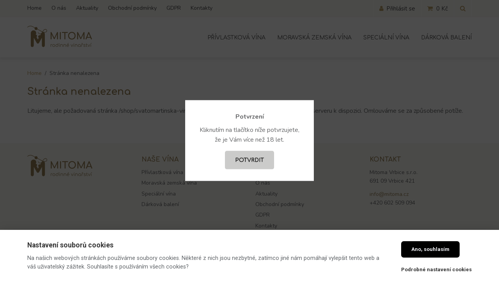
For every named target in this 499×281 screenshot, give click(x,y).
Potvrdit (249, 160)
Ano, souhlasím (430, 249)
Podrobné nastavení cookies (436, 269)
